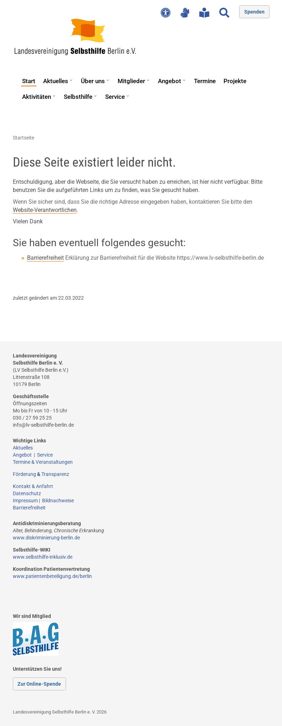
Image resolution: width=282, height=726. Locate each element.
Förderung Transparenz (41, 474)
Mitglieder (131, 81)
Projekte (235, 81)
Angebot (169, 81)
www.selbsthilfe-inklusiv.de (42, 557)
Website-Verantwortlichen (45, 210)
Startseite (23, 138)
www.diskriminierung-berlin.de (46, 537)
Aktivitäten (36, 96)
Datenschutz (27, 493)
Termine (205, 81)
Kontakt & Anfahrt (33, 486)
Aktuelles (55, 81)
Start (28, 81)
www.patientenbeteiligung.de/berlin (52, 576)
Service (115, 96)
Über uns (93, 81)
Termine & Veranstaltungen (43, 462)
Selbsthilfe (78, 96)
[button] (71, 78)
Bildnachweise (58, 500)
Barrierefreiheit (45, 257)
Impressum (25, 500)
